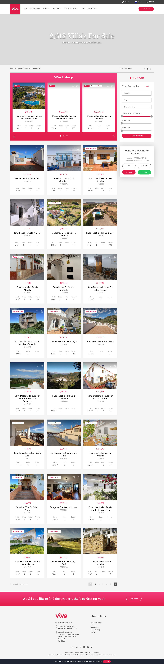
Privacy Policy (79, 652)
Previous (14, 136)
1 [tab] (60, 136)
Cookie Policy (69, 652)
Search (150, 2)
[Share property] (42, 86)
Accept (107, 661)
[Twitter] (91, 647)
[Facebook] (81, 647)
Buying (46, 9)
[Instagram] (84, 647)
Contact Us (134, 598)
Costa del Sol (70, 9)
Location (127, 93)
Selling (56, 9)
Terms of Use (88, 652)
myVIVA (93, 632)
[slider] (122, 116)
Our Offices (61, 641)
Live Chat (129, 172)
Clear (148, 86)
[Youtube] (88, 647)
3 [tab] (67, 136)
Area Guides (95, 627)
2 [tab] (63, 136)
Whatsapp (144, 172)
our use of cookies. (96, 661)
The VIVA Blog (95, 630)
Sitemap (96, 652)
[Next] (115, 584)
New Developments (32, 9)
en (137, 2)
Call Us (144, 166)
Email (129, 166)
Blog (83, 9)
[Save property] (38, 86)
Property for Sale (96, 623)
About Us (92, 9)
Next (113, 136)
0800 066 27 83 (142, 160)
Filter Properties (137, 135)
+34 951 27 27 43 (139, 158)
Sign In (126, 2)
